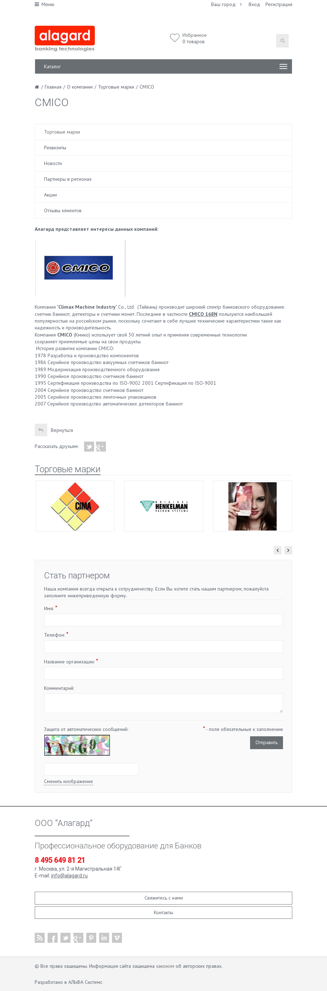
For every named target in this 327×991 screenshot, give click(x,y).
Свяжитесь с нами (164, 898)
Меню (44, 4)
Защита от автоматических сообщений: (86, 729)
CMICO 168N (203, 314)
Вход (254, 4)
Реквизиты (55, 147)
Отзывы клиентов (63, 210)
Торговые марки (62, 132)
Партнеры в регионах (68, 179)
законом (165, 966)
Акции (50, 194)
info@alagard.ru (69, 875)
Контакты (163, 912)
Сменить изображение (68, 781)
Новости (53, 163)
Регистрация (278, 4)
